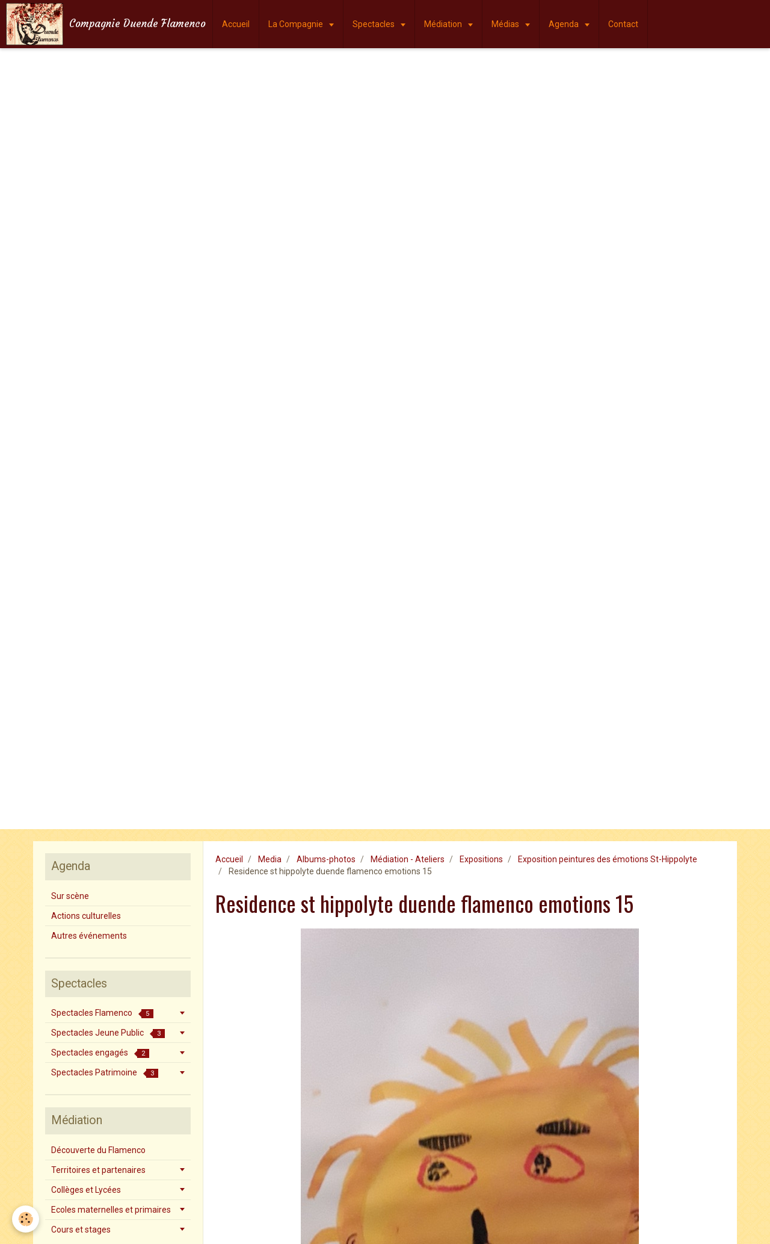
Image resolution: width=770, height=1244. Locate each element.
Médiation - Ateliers (408, 859)
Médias (506, 24)
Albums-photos (326, 859)
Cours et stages (81, 1229)
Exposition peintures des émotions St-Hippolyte (607, 859)
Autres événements (89, 936)
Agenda (565, 24)
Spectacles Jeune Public (108, 1033)
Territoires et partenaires (98, 1170)
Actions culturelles (86, 916)
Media (270, 859)
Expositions (481, 859)
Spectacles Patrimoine (104, 1073)
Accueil (236, 24)
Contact (623, 24)
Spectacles (374, 24)
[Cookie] (25, 1219)
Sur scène (70, 896)
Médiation (444, 24)
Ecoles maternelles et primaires (111, 1209)
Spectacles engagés (100, 1053)
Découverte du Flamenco (98, 1150)
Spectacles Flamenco (102, 1013)
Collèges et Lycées (86, 1190)
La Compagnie (296, 24)
